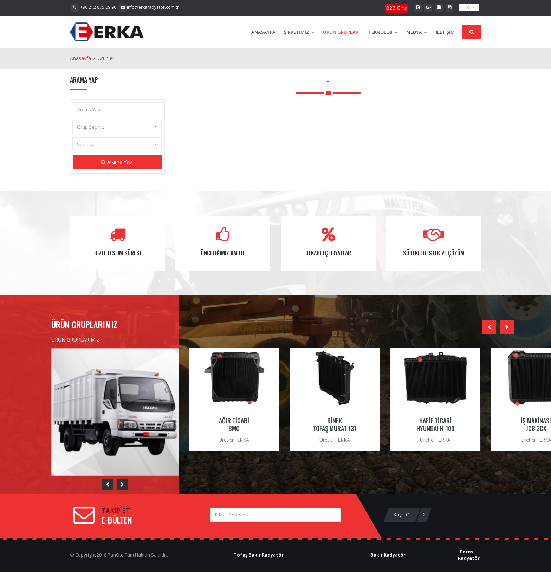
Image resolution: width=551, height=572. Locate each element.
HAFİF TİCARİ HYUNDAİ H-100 (435, 424)
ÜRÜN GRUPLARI (341, 32)
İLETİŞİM (445, 32)
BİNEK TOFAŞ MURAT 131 (334, 424)
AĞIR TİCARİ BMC (234, 424)
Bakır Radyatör (388, 555)
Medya (416, 32)
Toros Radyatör (469, 554)
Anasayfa (263, 32)
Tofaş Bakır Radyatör (259, 555)
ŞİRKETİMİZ (299, 32)
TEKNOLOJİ (383, 32)
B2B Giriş (396, 8)
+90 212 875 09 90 (93, 7)
